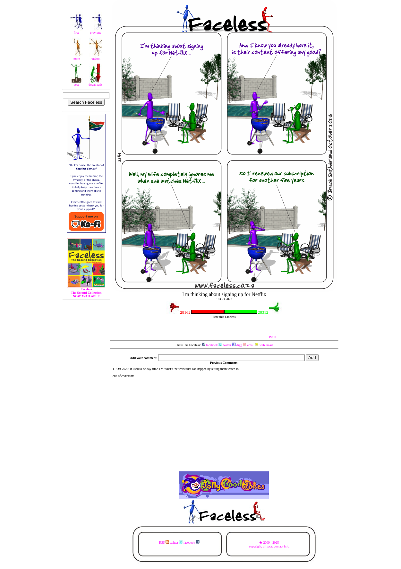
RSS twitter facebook (179, 542)
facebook (210, 345)
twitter (224, 345)
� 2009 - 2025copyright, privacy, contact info (269, 544)
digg (237, 345)
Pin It (272, 337)
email (248, 345)
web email (264, 345)
